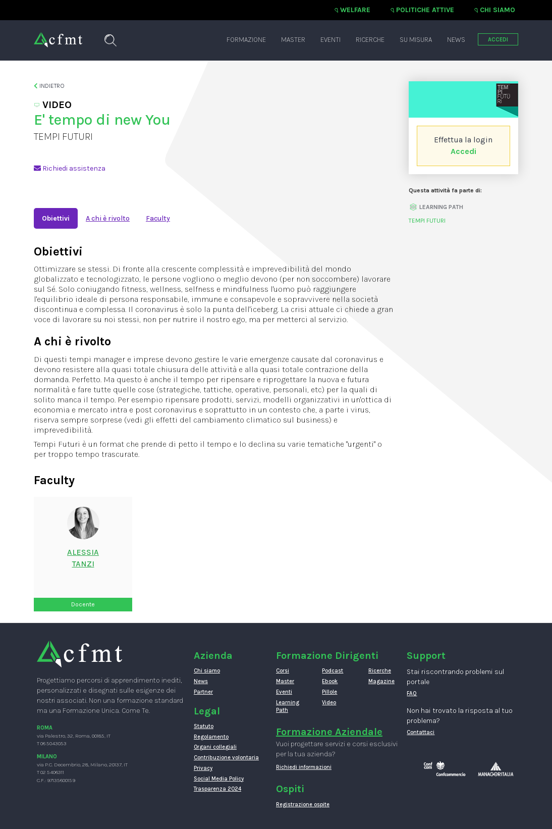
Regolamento (211, 737)
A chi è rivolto (108, 218)
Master (293, 39)
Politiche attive (425, 10)
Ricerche (370, 39)
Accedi (463, 151)
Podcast (332, 670)
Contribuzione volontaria (226, 757)
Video (329, 702)
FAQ (412, 693)
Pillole (329, 692)
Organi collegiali (215, 747)
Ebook (330, 681)
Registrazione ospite (302, 804)
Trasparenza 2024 (217, 789)
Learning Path (287, 706)
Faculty (158, 218)
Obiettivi (56, 218)
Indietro (49, 85)
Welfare (355, 10)
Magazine (381, 681)
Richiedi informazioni (304, 767)
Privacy (203, 768)
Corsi (282, 670)
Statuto (203, 726)
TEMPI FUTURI (427, 220)
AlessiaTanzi (83, 557)
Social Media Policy (219, 778)
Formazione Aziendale (329, 732)
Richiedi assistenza (69, 168)
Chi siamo (497, 10)
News (456, 39)
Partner (203, 692)
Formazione (246, 39)
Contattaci (420, 732)
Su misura (416, 39)
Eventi (330, 39)
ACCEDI (498, 39)
